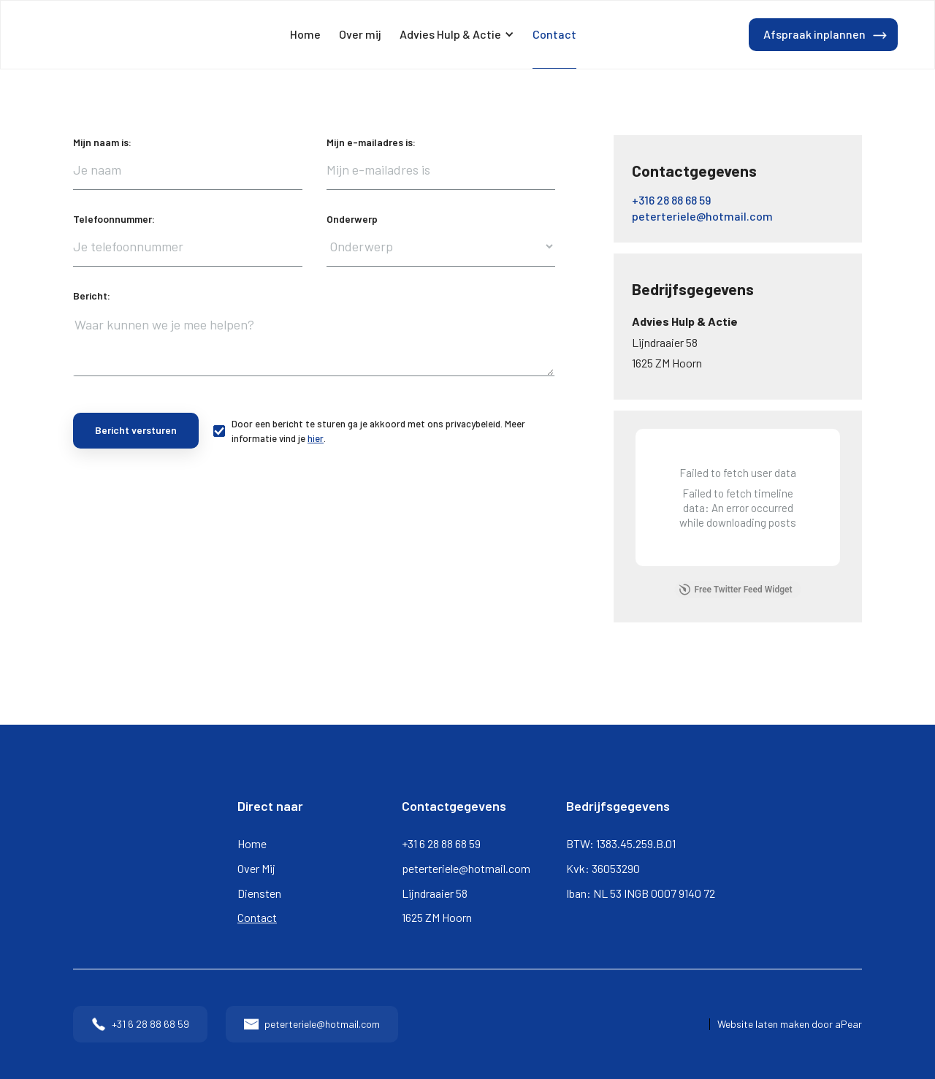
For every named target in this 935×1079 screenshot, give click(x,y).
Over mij (360, 34)
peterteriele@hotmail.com (466, 868)
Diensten (259, 893)
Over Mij (256, 868)
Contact (554, 34)
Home (305, 34)
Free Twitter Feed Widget (736, 589)
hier (316, 438)
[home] (77, 35)
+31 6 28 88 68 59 (441, 843)
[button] (457, 35)
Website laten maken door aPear (789, 1024)
